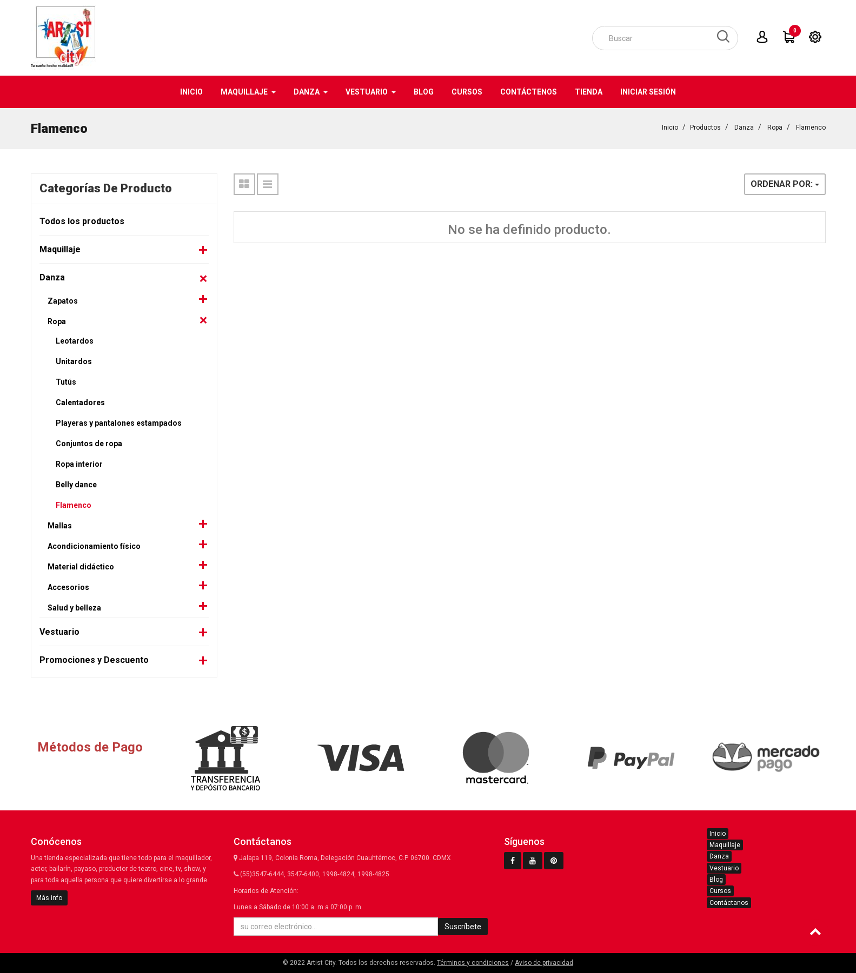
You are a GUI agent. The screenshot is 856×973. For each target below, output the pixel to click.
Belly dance (76, 484)
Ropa (774, 127)
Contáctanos (728, 903)
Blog (716, 879)
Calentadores (80, 402)
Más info (49, 898)
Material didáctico (81, 566)
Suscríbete (462, 926)
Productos (705, 127)
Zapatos (63, 301)
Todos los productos (81, 221)
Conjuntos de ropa (89, 443)
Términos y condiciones (473, 963)
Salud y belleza (74, 607)
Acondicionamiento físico (94, 546)
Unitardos (74, 361)
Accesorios (68, 587)
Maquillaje (60, 249)
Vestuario (59, 632)
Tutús (66, 382)
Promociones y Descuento (94, 660)
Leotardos (75, 341)
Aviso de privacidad (544, 963)
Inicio (670, 127)
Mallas (60, 525)
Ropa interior (79, 464)
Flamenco (811, 127)
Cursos (720, 891)
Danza (744, 127)
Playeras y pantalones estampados (119, 423)
